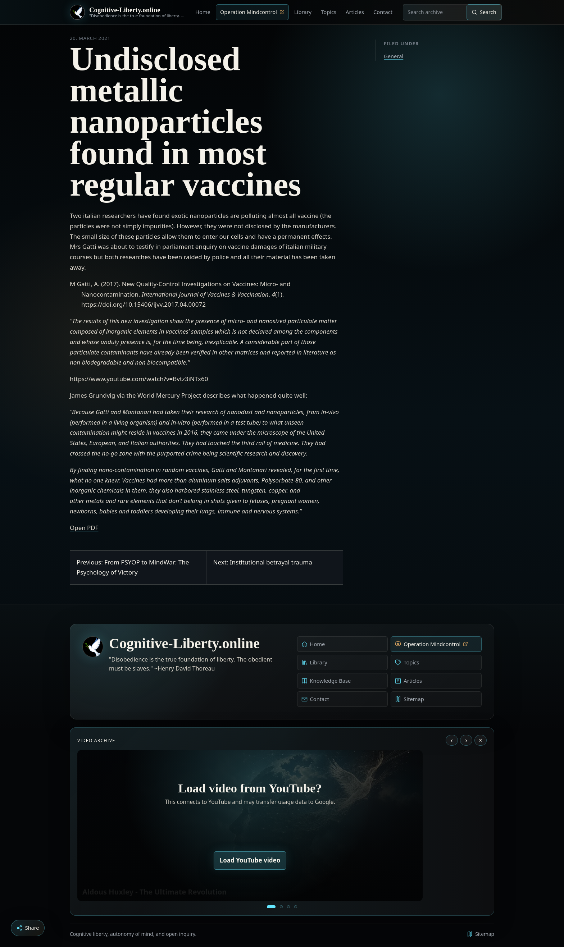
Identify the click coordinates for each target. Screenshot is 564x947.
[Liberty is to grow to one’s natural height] (288, 906)
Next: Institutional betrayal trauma (262, 562)
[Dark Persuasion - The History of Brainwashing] (295, 906)
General (393, 56)
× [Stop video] (480, 740)
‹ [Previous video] (452, 740)
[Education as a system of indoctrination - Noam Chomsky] (281, 906)
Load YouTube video (250, 860)
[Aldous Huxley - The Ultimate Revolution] (271, 906)
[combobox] (435, 12)
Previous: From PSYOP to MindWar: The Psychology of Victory (133, 567)
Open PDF (84, 527)
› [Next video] (466, 740)
